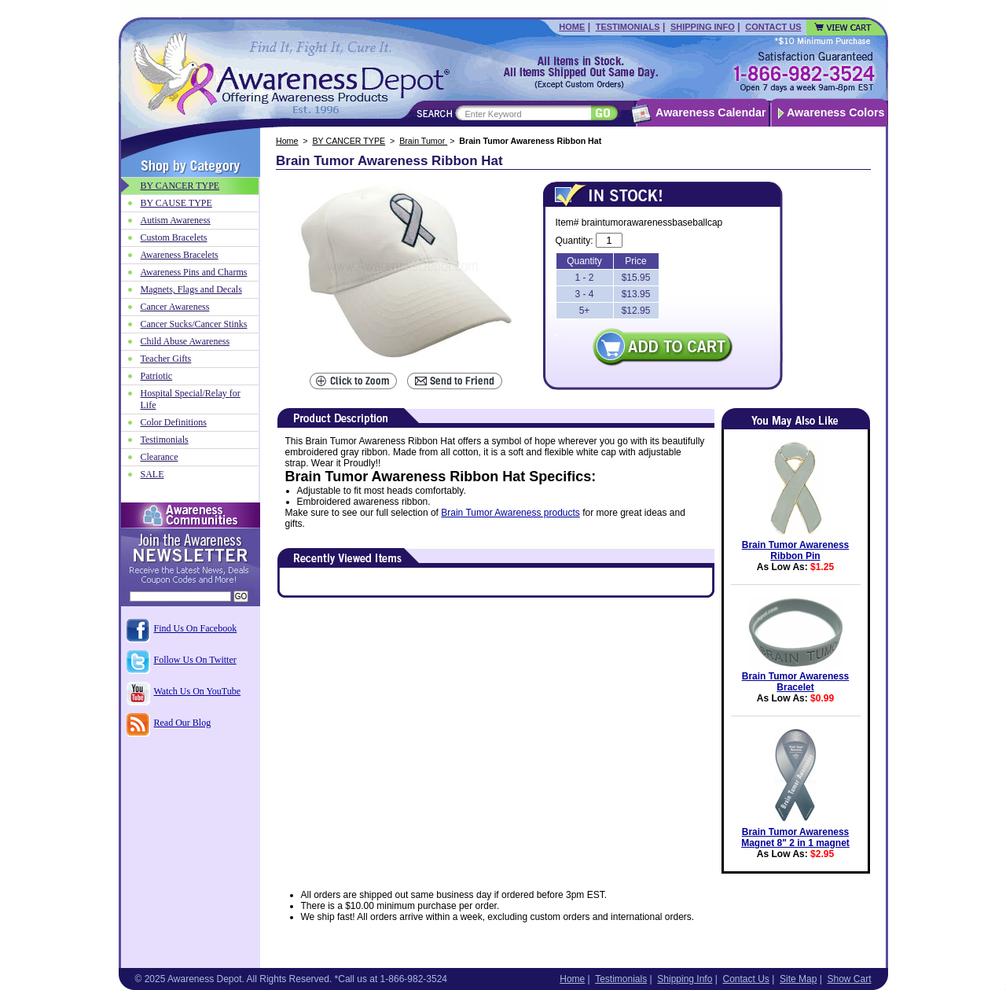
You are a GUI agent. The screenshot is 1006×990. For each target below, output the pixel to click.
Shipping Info (702, 26)
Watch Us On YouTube (197, 691)
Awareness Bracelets (179, 254)
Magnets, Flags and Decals (191, 289)
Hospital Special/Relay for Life (190, 399)
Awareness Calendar (710, 112)
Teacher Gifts (166, 358)
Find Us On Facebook (195, 628)
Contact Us (773, 26)
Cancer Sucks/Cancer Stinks (194, 323)
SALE (152, 474)
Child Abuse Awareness (185, 341)
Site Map (798, 978)
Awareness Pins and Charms (194, 272)
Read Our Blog (182, 722)
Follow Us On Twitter (195, 659)
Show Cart (849, 978)
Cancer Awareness (175, 306)
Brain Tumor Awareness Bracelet (796, 682)
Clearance (159, 456)
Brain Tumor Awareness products (510, 512)
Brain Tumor (423, 140)
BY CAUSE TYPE (176, 202)
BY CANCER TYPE (349, 140)
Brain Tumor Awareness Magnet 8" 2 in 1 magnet (795, 837)
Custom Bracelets (174, 237)
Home (572, 26)
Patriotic (157, 375)
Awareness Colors (836, 112)
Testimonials (628, 26)
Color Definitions (174, 422)
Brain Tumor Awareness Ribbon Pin (796, 550)
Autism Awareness (176, 220)
